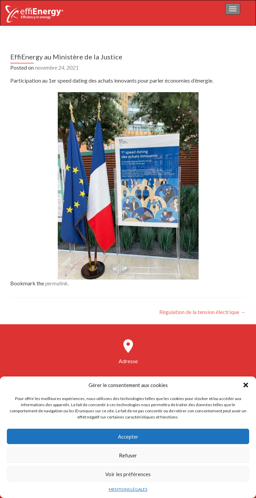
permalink (56, 283)
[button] (245, 385)
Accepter (128, 436)
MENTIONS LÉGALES (128, 489)
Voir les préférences (128, 474)
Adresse (128, 361)
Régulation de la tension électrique (202, 312)
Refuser (128, 455)
